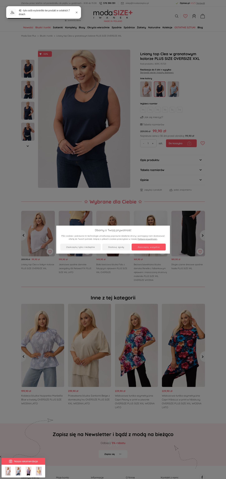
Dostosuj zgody (116, 247)
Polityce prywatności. (147, 239)
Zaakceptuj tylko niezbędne (80, 247)
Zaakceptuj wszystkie (149, 247)
